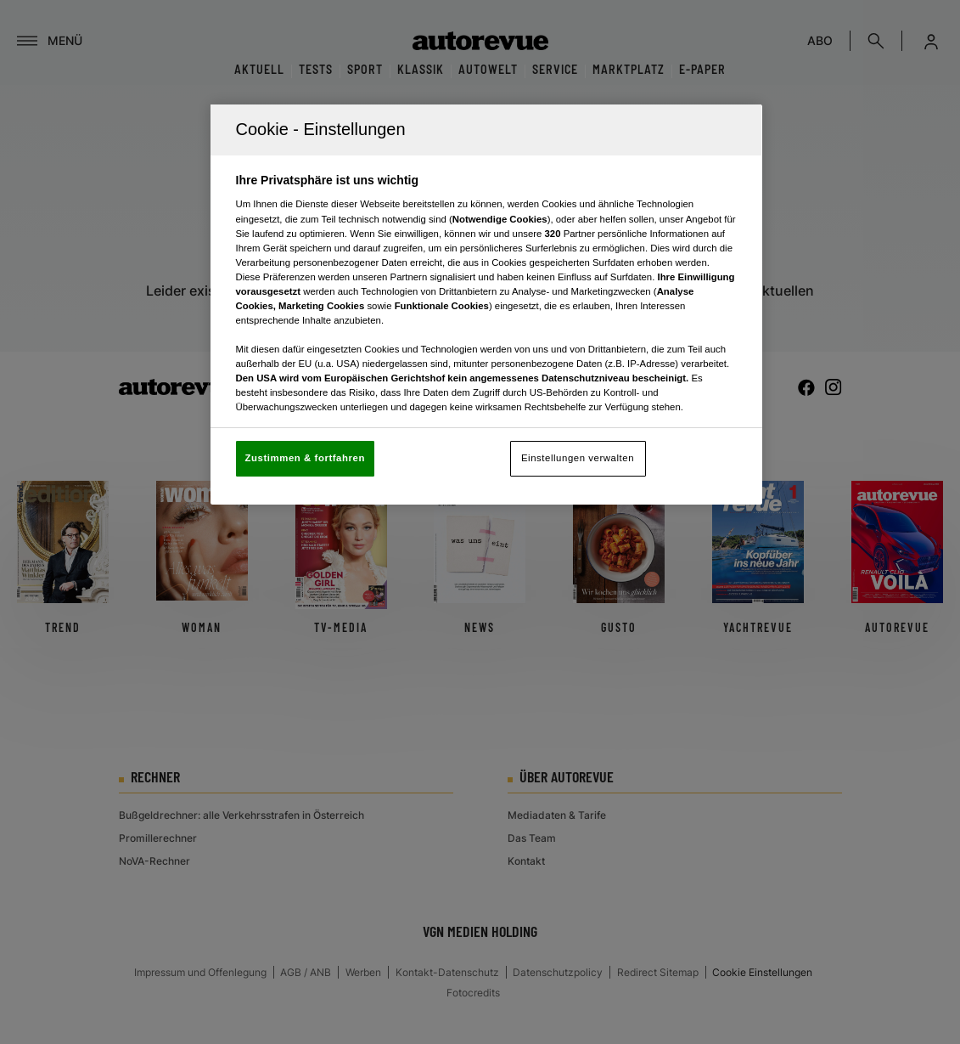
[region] (486, 304)
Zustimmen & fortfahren (305, 458)
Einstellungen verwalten (577, 458)
